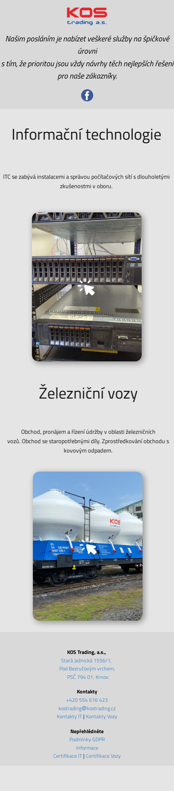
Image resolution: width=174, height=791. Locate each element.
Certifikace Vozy (103, 756)
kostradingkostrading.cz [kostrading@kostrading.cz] (87, 708)
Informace (87, 748)
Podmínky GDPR (87, 739)
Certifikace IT (67, 756)
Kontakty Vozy (101, 716)
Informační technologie (84, 134)
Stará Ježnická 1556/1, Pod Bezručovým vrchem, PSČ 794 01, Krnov (87, 669)
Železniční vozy (91, 393)
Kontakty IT (69, 716)
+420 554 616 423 (87, 700)
